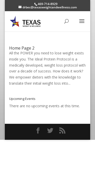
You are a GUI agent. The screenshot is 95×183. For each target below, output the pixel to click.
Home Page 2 (21, 48)
